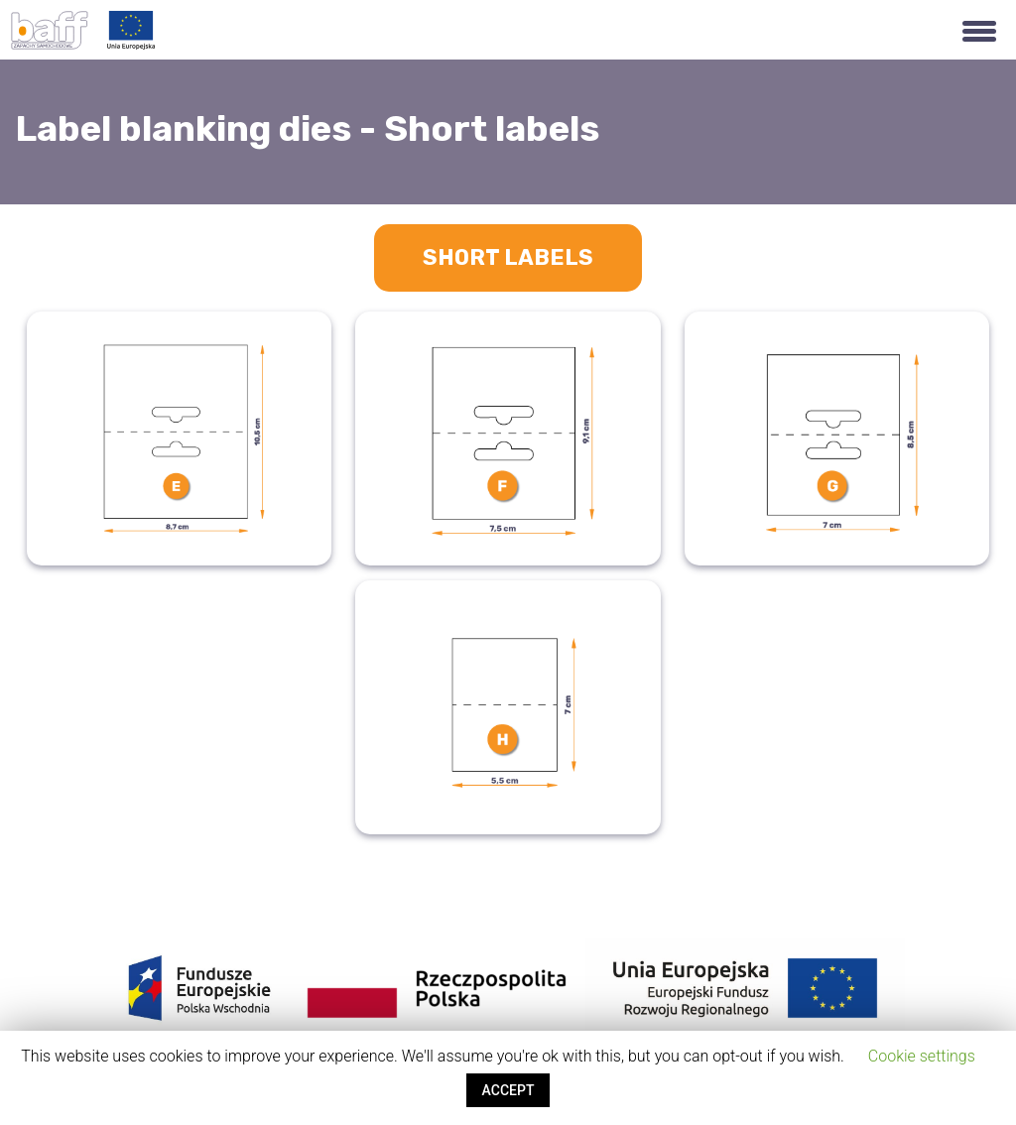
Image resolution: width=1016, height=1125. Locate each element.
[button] (979, 30)
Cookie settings (921, 1056)
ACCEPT (508, 1090)
